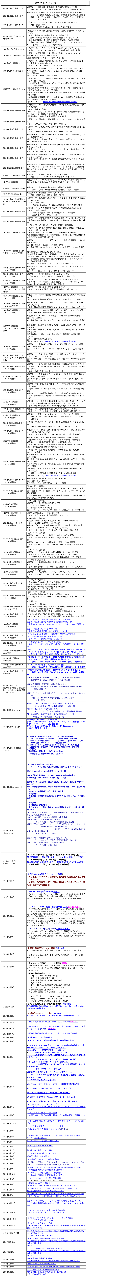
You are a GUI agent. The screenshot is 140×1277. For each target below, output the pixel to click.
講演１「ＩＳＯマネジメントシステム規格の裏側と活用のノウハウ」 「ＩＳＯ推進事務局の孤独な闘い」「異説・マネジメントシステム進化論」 (55, 1203)
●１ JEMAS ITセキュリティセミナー (41, 1080)
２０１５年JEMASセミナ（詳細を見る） (43, 1141)
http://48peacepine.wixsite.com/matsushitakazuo (60, 102)
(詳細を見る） (74, 907)
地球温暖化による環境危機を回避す (41, 1264)
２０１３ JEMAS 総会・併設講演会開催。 (45, 1178)
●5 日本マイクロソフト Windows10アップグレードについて (51, 1097)
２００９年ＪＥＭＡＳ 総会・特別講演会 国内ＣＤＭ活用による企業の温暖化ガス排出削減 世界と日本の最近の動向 (46, 1272)
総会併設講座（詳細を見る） (38, 1156)
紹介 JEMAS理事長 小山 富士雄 (47, 1050)
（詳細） (64, 963)
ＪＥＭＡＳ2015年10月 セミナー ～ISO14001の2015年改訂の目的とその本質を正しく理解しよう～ (56, 1115)
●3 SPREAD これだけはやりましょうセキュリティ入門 (49, 1088)
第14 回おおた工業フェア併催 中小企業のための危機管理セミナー (53, 1267)
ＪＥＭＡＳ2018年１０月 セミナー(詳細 (44, 874)
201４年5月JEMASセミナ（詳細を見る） (43, 1159)
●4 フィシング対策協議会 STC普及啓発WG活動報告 (48, 1093)
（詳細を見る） (63, 929)
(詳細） (56, 892)
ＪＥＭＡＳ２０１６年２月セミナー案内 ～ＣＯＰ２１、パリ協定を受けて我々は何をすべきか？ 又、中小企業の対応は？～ (56, 1106)
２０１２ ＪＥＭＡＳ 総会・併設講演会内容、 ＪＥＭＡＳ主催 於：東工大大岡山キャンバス (46, 1212)
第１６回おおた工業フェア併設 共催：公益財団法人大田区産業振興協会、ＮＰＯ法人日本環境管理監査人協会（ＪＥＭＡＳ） (56, 1225)
